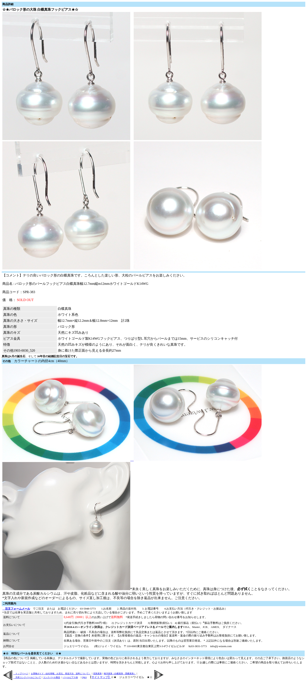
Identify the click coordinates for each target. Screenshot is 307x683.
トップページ (20, 673)
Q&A (84, 677)
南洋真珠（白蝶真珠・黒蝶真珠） (120, 673)
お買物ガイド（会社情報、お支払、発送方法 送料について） (61, 673)
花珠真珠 (97, 673)
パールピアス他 (70, 677)
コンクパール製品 (51, 677)
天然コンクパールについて (27, 677)
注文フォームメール (16, 608)
